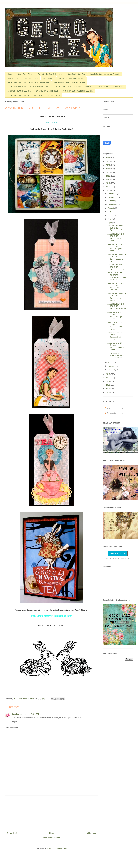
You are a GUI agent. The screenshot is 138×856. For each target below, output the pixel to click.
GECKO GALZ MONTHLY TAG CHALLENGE (25, 95)
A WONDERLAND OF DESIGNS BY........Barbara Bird (116, 257)
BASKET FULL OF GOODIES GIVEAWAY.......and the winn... (116, 276)
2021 (108, 176)
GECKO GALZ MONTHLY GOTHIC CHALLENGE (74, 87)
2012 (108, 389)
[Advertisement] (51, 812)
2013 (108, 385)
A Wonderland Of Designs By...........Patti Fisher (114, 336)
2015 (108, 378)
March (111, 362)
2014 (108, 381)
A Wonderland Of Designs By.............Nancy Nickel (115, 346)
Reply (14, 721)
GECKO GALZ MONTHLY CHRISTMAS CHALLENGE (28, 83)
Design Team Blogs (25, 74)
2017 (108, 190)
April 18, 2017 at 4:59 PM (30, 714)
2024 (108, 165)
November (112, 197)
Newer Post (12, 833)
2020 (108, 179)
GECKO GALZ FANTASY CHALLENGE (69, 83)
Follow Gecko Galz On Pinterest (50, 74)
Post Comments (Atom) (57, 848)
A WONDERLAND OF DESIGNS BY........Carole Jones (116, 237)
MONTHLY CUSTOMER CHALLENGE (77, 91)
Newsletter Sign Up (118, 553)
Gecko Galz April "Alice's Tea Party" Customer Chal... (116, 355)
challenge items (54, 95)
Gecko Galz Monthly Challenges (71, 78)
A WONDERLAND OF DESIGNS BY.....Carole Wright (116, 306)
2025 (108, 161)
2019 (108, 183)
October (111, 201)
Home (10, 74)
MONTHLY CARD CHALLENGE (110, 87)
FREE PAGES (48, 78)
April (110, 222)
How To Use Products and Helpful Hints (23, 78)
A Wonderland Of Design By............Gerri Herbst (114, 325)
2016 (108, 374)
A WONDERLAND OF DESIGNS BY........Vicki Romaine (116, 286)
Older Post (91, 833)
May (110, 219)
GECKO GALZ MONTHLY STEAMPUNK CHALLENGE (29, 87)
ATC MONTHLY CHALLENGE (19, 91)
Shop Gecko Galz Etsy (76, 74)
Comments (110, 413)
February (112, 366)
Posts (108, 408)
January (111, 370)
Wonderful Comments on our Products (105, 74)
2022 (108, 172)
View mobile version (51, 838)
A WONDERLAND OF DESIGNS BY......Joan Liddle (116, 267)
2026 (108, 158)
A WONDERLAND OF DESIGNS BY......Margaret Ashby (116, 247)
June (110, 215)
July (110, 212)
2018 (108, 187)
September (113, 204)
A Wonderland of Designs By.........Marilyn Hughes (114, 315)
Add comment (12, 728)
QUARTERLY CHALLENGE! (47, 91)
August (111, 208)
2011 (108, 392)
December (112, 193)
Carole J (15, 714)
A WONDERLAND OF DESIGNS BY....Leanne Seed (116, 228)
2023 (108, 169)
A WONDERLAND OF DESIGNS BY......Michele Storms (116, 296)
